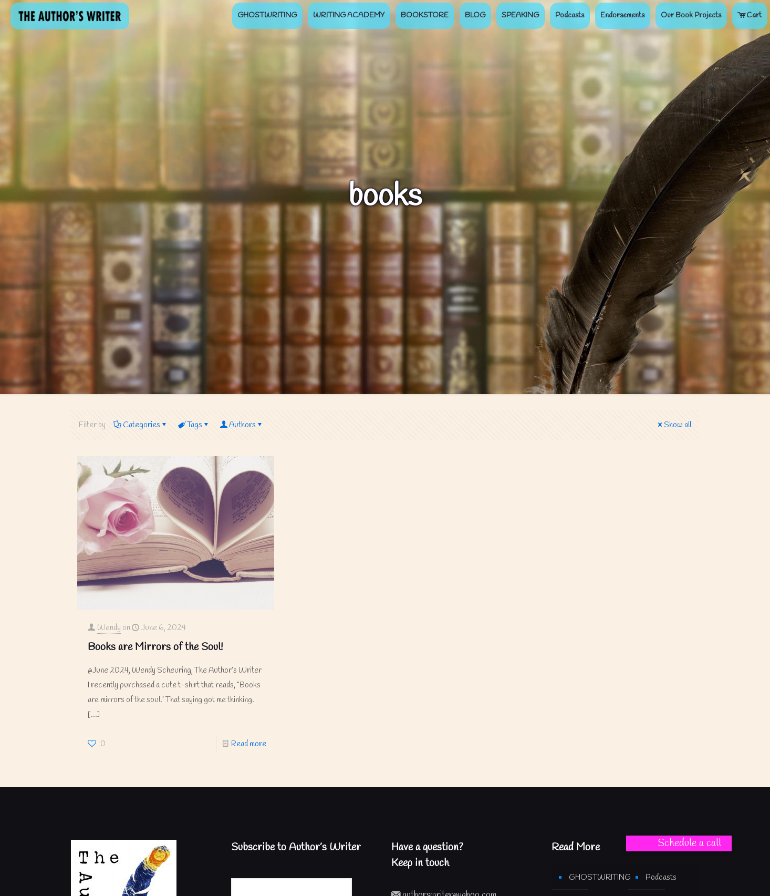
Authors (242, 425)
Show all (673, 425)
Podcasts (661, 877)
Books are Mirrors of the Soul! (155, 647)
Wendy (109, 628)
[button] (679, 843)
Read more (248, 744)
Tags (194, 425)
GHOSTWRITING (593, 877)
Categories (140, 425)
